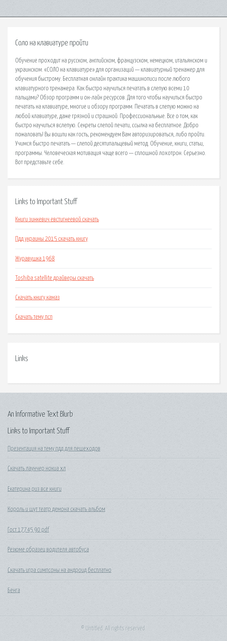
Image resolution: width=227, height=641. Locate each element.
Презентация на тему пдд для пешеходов (54, 449)
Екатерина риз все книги (35, 489)
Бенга (14, 590)
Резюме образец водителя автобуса (48, 550)
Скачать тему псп (33, 317)
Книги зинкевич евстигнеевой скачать (57, 219)
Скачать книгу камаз (37, 297)
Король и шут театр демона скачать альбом (56, 509)
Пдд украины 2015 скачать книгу (51, 239)
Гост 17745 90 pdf (28, 530)
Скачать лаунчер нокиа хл (37, 468)
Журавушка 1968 (35, 259)
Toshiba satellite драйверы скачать (54, 278)
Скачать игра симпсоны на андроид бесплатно (59, 570)
